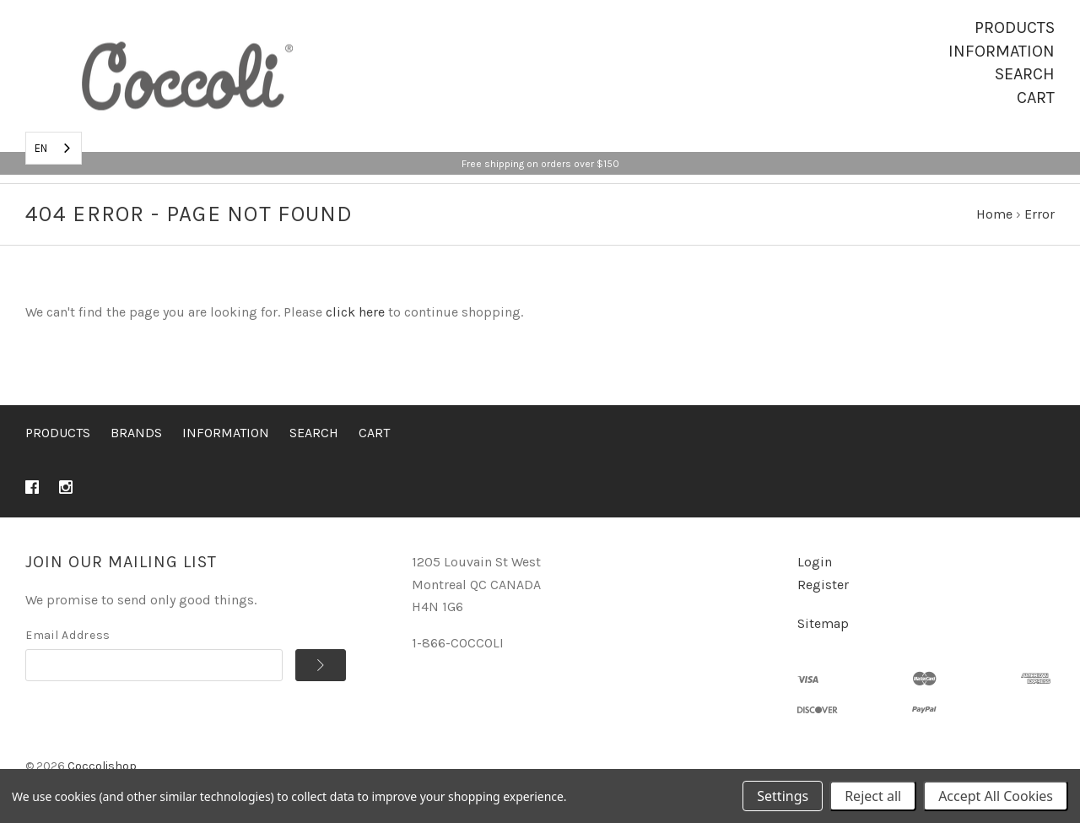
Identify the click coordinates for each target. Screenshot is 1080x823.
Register (823, 585)
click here (355, 312)
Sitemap (823, 623)
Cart (1036, 97)
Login (814, 562)
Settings (782, 796)
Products (1015, 27)
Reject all (873, 796)
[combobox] (53, 148)
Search (1025, 74)
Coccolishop (102, 766)
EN (41, 148)
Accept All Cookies (995, 796)
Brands (136, 433)
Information (1001, 51)
